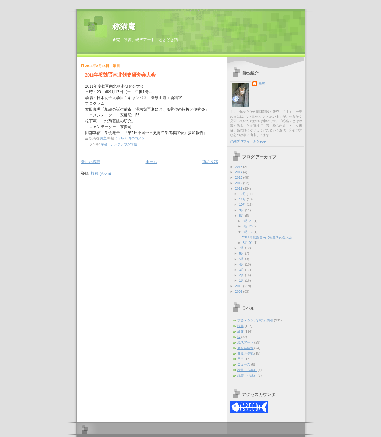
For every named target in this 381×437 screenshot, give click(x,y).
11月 (243, 199)
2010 (239, 286)
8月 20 (248, 226)
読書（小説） (247, 375)
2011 (239, 188)
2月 (242, 275)
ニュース (243, 364)
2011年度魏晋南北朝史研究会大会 (120, 75)
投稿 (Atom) (101, 173)
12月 (243, 194)
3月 (242, 269)
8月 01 (248, 242)
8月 (242, 215)
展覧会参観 (245, 353)
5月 (242, 259)
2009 (239, 291)
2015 (239, 166)
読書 (240, 326)
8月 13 (248, 232)
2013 (239, 177)
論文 (240, 331)
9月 (242, 210)
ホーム (151, 162)
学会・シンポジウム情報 (119, 144)
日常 (240, 358)
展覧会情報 (245, 348)
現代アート (245, 342)
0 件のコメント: (137, 138)
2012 (239, 183)
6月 (242, 253)
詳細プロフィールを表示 (248, 141)
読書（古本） (247, 370)
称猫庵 (123, 26)
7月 (242, 248)
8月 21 (248, 221)
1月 (242, 280)
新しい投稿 (90, 162)
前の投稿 (210, 162)
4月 (242, 264)
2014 (239, 172)
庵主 (261, 83)
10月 (243, 204)
